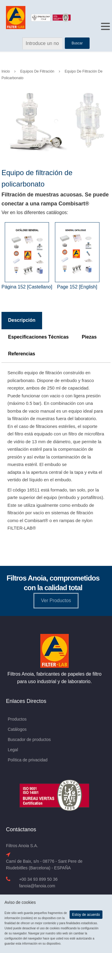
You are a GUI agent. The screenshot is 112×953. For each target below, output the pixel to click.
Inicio (5, 71)
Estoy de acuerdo (86, 915)
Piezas (89, 336)
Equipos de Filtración (37, 71)
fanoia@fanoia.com (37, 885)
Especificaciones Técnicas (38, 336)
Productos (17, 719)
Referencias (21, 353)
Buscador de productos (29, 739)
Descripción (22, 320)
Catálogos (17, 729)
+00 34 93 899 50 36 (38, 879)
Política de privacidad (27, 759)
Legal (13, 749)
